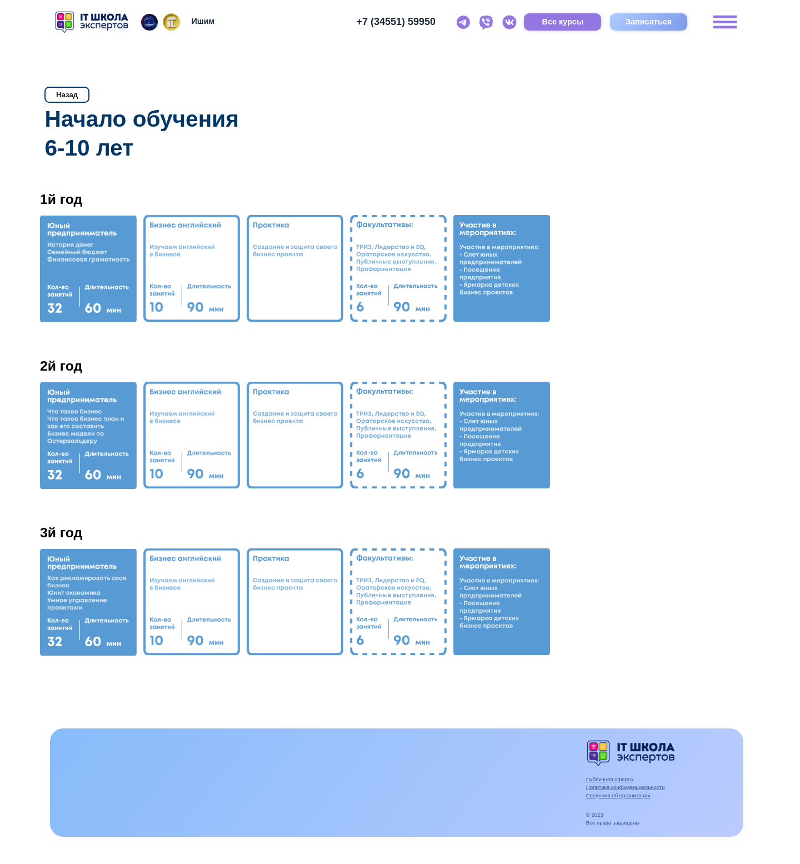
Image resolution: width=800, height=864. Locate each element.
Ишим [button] (202, 21)
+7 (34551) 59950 (396, 21)
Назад (67, 95)
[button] (88, 269)
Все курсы (563, 21)
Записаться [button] (649, 21)
